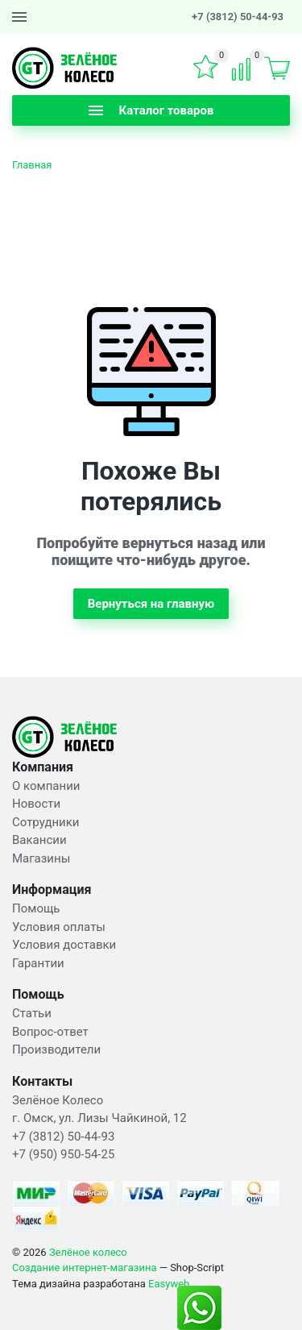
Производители (56, 1049)
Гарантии (38, 963)
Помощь (36, 908)
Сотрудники (46, 822)
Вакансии (39, 840)
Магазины (41, 858)
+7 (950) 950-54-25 (63, 1154)
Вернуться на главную (151, 603)
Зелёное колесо (88, 1252)
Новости (36, 803)
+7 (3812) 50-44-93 (237, 16)
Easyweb (168, 1284)
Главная (32, 165)
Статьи (32, 1013)
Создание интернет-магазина (84, 1267)
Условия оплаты (58, 927)
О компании (46, 786)
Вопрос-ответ (50, 1032)
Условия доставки (64, 944)
